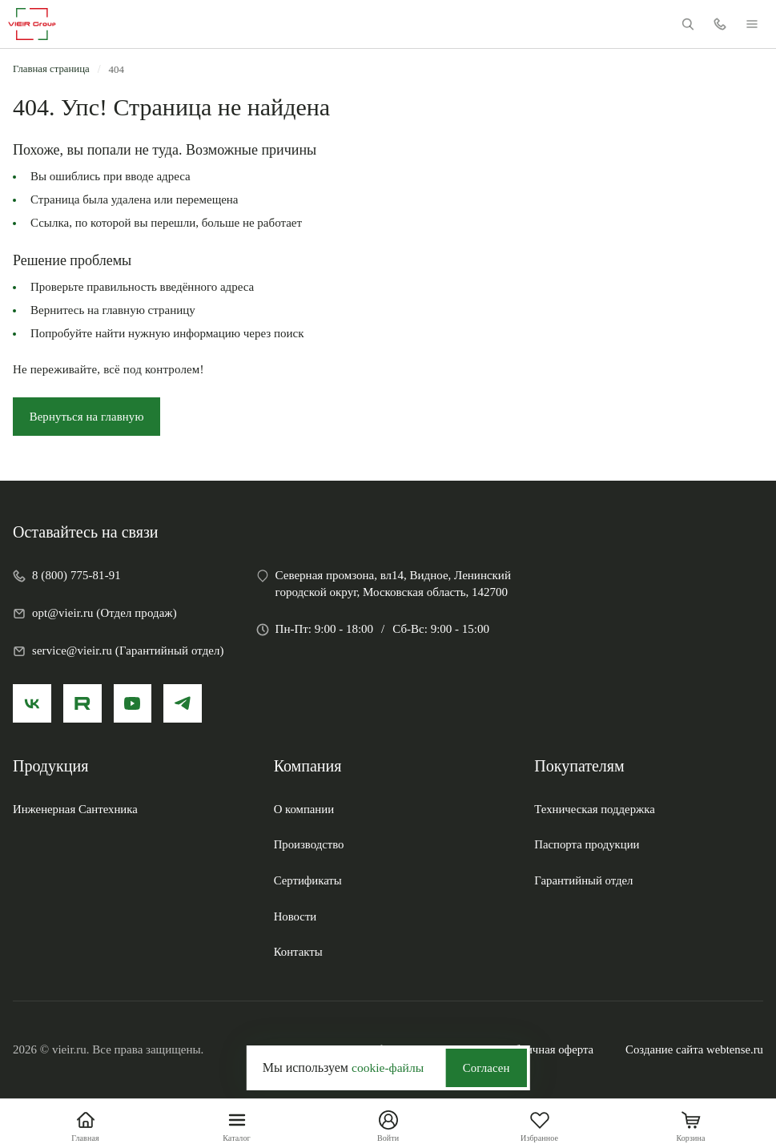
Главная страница (51, 69)
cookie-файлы (386, 1066)
